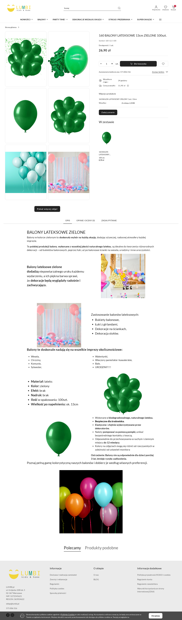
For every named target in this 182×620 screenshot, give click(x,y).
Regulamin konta (144, 579)
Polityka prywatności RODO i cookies (154, 575)
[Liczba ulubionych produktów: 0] (165, 8)
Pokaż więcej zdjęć (47, 209)
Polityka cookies (57, 588)
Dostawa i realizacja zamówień (63, 575)
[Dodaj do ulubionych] (163, 64)
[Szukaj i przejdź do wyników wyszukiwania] (119, 8)
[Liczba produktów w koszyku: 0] (173, 8)
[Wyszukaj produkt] (92, 8)
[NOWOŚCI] (26, 19)
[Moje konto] (156, 8)
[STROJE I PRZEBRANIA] (121, 19)
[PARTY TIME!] (60, 19)
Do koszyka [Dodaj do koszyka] (138, 63)
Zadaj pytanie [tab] (109, 220)
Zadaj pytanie (108, 112)
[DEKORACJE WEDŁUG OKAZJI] (88, 19)
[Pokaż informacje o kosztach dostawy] (128, 85)
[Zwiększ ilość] (112, 63)
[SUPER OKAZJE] (145, 19)
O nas (96, 575)
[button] (160, 20)
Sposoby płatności (58, 593)
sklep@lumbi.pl (12, 603)
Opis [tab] (67, 220)
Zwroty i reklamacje (58, 579)
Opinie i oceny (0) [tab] (85, 220)
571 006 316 (11, 608)
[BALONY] (43, 19)
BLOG (96, 579)
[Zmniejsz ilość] (101, 63)
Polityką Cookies (68, 614)
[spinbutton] (106, 63)
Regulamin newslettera (147, 584)
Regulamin (54, 584)
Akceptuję (155, 616)
